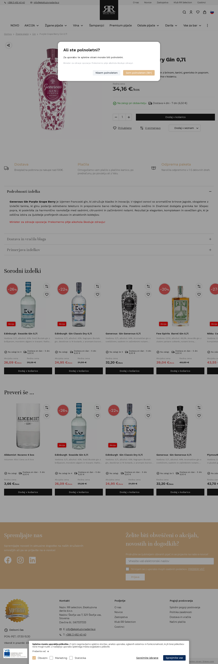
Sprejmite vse (174, 657)
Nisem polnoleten (107, 72)
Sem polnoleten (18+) (139, 72)
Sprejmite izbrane (147, 657)
